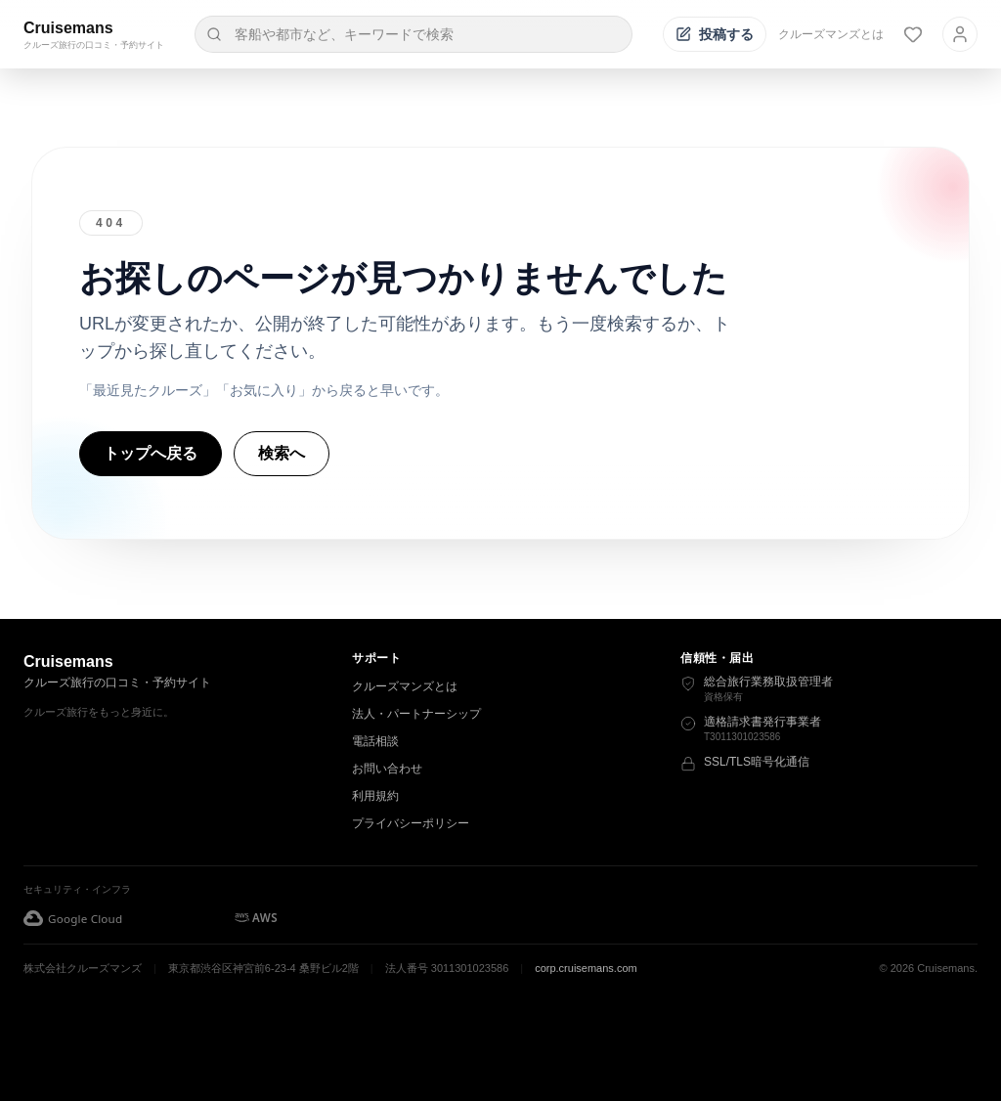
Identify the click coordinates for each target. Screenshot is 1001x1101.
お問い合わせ (387, 768)
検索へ (281, 453)
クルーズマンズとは (831, 34)
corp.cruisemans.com (586, 968)
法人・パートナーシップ (416, 714)
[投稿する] (714, 34)
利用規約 (375, 796)
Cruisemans (68, 28)
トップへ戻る (150, 453)
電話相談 (375, 741)
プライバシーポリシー (410, 823)
